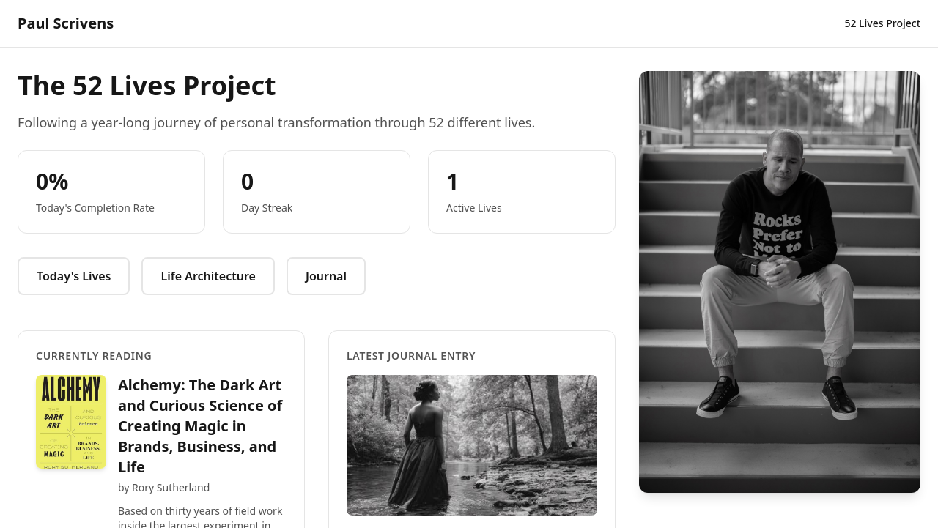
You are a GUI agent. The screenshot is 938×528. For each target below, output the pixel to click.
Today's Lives (74, 276)
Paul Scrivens (66, 23)
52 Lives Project (882, 23)
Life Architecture (207, 276)
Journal (326, 276)
